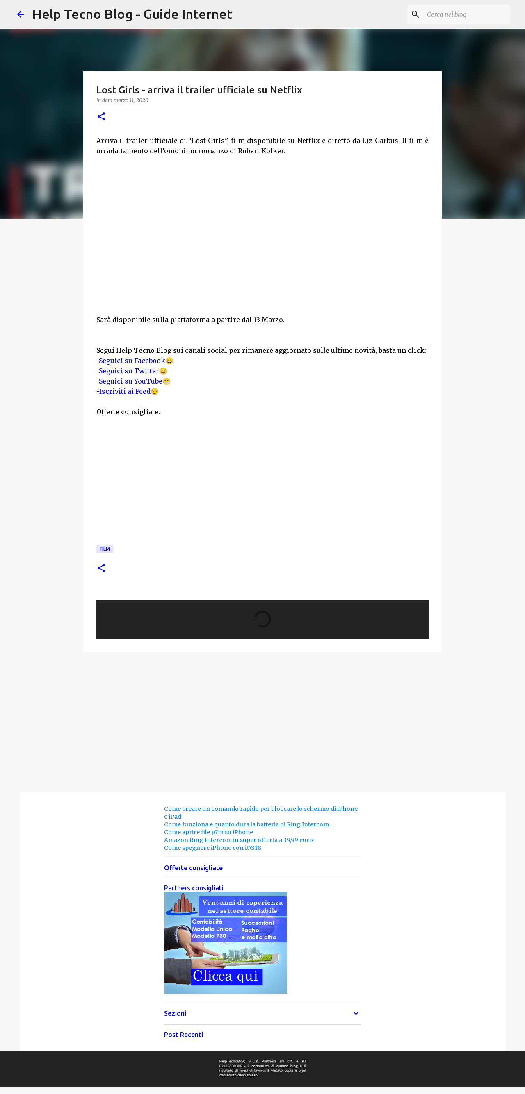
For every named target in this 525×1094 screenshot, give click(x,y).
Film (105, 549)
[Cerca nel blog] (467, 14)
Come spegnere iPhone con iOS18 (212, 847)
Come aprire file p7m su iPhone (208, 832)
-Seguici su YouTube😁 (133, 381)
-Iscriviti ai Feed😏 (127, 391)
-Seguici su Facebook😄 (134, 360)
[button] (101, 117)
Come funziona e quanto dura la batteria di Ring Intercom (246, 824)
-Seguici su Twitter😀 (131, 371)
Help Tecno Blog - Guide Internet (132, 14)
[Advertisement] (341, 234)
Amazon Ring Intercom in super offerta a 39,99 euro (238, 840)
